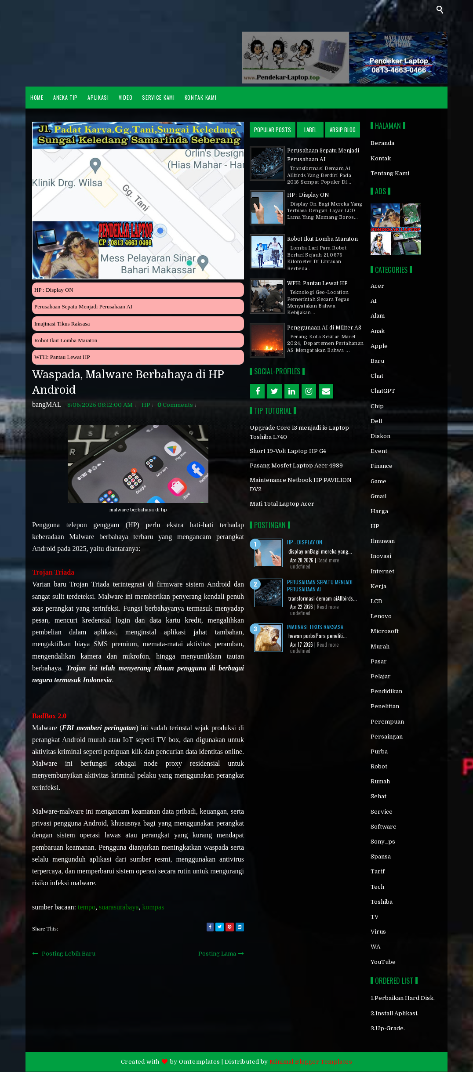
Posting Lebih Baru (68, 953)
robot (379, 766)
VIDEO (126, 97)
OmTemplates (199, 1061)
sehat (378, 796)
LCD (376, 601)
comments (175, 405)
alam (378, 315)
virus (378, 931)
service (382, 811)
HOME (37, 97)
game (378, 481)
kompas (153, 907)
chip (377, 406)
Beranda (382, 143)
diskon (380, 436)
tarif (378, 871)
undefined (300, 566)
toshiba (382, 901)
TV (374, 916)
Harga (379, 511)
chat (377, 376)
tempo (86, 907)
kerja (378, 586)
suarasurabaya (119, 907)
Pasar (379, 661)
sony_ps (383, 841)
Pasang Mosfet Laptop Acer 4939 (296, 465)
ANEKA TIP (65, 97)
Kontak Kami (201, 97)
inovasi (381, 556)
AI (374, 300)
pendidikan (386, 691)
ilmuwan (383, 541)
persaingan (387, 736)
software (384, 826)
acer (377, 285)
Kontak (381, 158)
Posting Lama (217, 953)
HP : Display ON (53, 289)
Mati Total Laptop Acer (282, 503)
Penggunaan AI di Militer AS (324, 328)
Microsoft (385, 631)
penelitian (385, 706)
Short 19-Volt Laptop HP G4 (288, 451)
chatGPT (383, 391)
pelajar (381, 676)
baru (377, 361)
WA (375, 946)
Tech (377, 887)
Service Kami (158, 97)
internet (382, 571)
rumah (380, 781)
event (379, 451)
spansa (381, 856)
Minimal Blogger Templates (310, 1061)
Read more (328, 560)
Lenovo (381, 616)
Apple (379, 346)
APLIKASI (98, 97)
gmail (378, 496)
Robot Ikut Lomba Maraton (65, 340)
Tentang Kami (390, 173)
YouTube (383, 962)
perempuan (387, 721)
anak (378, 331)
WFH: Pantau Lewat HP (62, 357)
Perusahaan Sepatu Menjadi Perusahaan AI (83, 306)
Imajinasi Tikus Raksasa (62, 323)
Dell (376, 421)
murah (380, 646)
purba (379, 751)
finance (382, 466)
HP (146, 405)
